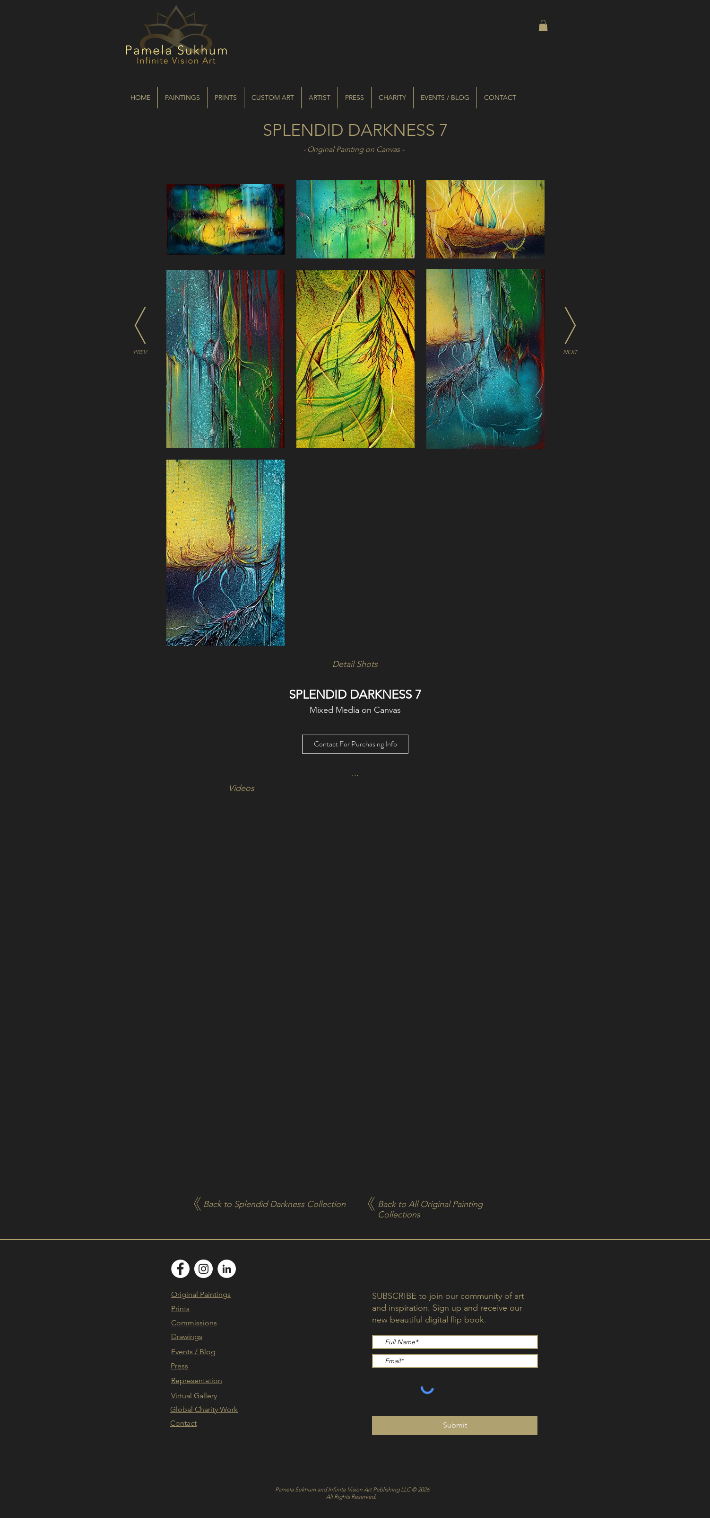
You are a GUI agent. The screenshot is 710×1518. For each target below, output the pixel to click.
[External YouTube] (355, 885)
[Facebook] (180, 1269)
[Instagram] (203, 1269)
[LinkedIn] (226, 1269)
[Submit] (454, 1425)
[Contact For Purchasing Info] (355, 744)
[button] (543, 25)
